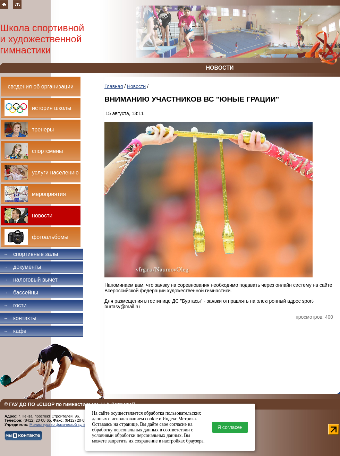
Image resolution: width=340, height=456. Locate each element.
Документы (22, 267)
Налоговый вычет (30, 280)
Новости (136, 86)
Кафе (14, 331)
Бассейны (20, 292)
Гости (15, 305)
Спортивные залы (30, 254)
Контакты (19, 318)
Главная (113, 86)
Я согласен (230, 427)
